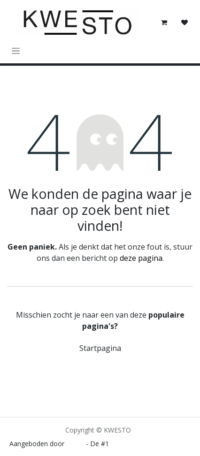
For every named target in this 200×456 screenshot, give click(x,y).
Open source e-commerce (151, 443)
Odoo (76, 443)
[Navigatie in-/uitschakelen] (15, 50)
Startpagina (100, 348)
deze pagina (141, 258)
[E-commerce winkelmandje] (163, 22)
